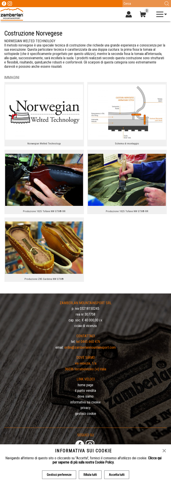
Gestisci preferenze (59, 475)
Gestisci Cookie (85, 413)
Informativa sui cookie (85, 402)
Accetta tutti (116, 475)
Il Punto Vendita (85, 390)
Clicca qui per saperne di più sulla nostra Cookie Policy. (107, 460)
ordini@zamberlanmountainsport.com (90, 347)
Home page (85, 385)
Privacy (86, 408)
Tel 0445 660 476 (88, 342)
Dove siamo (85, 396)
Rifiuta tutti (90, 475)
